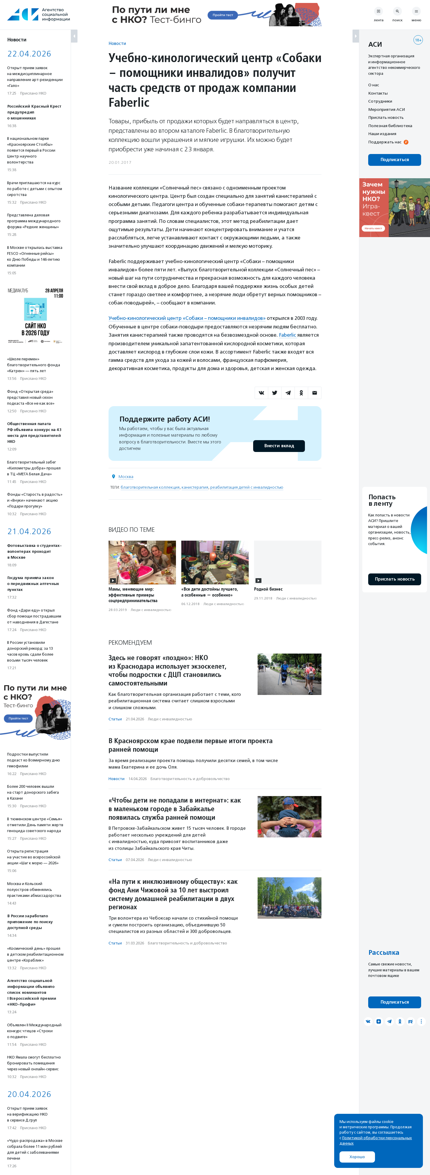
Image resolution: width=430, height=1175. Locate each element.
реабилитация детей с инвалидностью (246, 486)
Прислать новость (386, 117)
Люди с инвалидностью (151, 609)
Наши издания (382, 133)
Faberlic (288, 335)
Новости (117, 43)
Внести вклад (279, 445)
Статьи (115, 719)
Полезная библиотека (390, 125)
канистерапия (195, 486)
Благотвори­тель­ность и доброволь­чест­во (190, 778)
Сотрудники (380, 101)
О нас (373, 84)
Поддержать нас (384, 142)
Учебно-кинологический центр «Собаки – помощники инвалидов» (188, 318)
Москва (126, 476)
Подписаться (394, 160)
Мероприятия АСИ (386, 109)
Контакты (378, 93)
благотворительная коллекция (150, 486)
